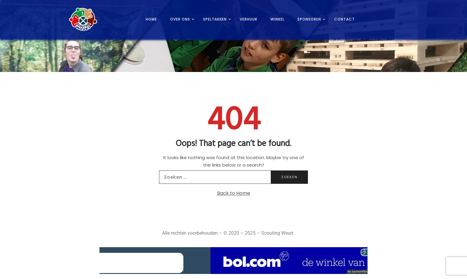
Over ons (180, 19)
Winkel (277, 19)
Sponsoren (309, 19)
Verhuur (248, 19)
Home (151, 19)
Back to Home (233, 193)
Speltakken (215, 19)
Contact (344, 19)
